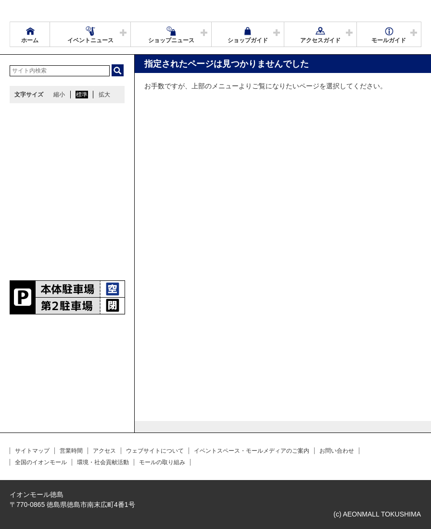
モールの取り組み (162, 462)
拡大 (104, 94)
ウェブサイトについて (155, 450)
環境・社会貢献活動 (103, 462)
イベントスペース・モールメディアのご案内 (251, 450)
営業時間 (71, 450)
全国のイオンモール (41, 462)
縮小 (59, 94)
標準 (82, 94)
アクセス (104, 450)
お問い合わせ (336, 450)
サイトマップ (32, 450)
